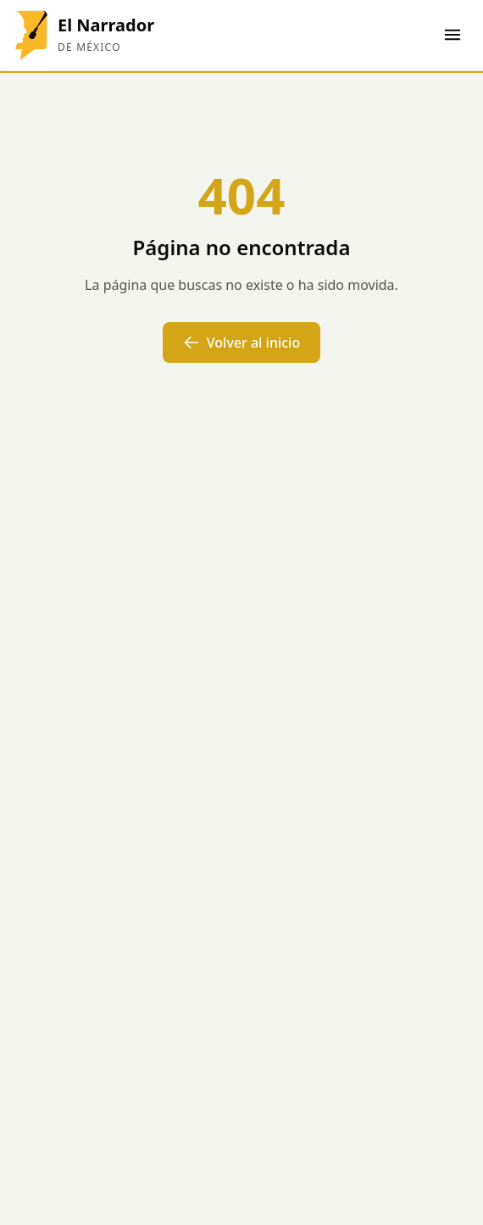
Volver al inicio (241, 342)
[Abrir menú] (452, 35)
